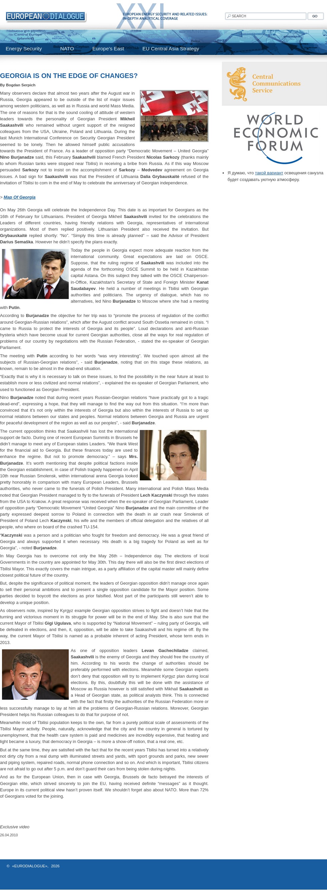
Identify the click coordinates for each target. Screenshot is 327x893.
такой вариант (269, 172)
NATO (67, 48)
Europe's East (108, 48)
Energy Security (24, 48)
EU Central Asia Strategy (170, 48)
